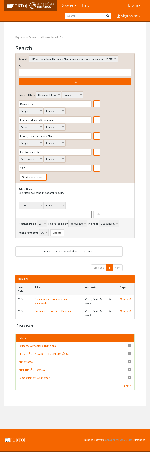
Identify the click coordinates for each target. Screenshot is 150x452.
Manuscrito (126, 299)
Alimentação (26, 362)
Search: (23, 59)
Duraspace (139, 440)
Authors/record (29, 232)
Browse (69, 5)
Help (85, 5)
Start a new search (33, 177)
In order (93, 223)
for (21, 66)
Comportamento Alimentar (34, 378)
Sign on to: (130, 16)
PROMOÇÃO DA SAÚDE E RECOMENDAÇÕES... (44, 354)
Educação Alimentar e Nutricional (37, 346)
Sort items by (59, 223)
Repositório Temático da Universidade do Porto (40, 37)
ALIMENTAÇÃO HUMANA (32, 370)
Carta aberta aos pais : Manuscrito (54, 311)
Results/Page (27, 223)
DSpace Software (94, 440)
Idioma (134, 5)
